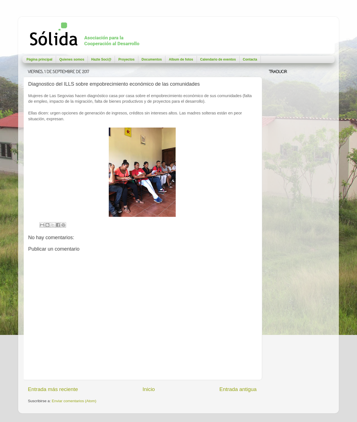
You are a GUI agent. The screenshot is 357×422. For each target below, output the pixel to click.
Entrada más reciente (53, 389)
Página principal (39, 59)
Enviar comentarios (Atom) (74, 401)
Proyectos (126, 59)
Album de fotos (181, 59)
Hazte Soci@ (101, 59)
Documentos (152, 59)
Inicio (149, 389)
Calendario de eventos (218, 59)
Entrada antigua (238, 389)
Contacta (250, 59)
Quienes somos (71, 59)
